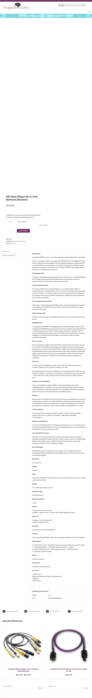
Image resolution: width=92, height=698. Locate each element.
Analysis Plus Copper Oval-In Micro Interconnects (23, 670)
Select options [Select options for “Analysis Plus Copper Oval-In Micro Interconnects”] (8, 686)
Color (10, 222)
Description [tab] (5, 251)
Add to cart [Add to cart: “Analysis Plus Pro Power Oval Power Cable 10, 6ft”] (53, 686)
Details (41, 688)
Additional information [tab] (9, 255)
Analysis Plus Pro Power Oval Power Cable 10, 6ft (68, 670)
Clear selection (43, 225)
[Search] (72, 5)
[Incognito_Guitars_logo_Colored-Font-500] (16, 3)
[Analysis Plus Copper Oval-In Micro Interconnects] (23, 645)
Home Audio (16, 241)
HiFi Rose (13, 243)
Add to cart (23, 230)
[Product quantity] (10, 230)
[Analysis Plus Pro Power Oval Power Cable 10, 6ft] (68, 645)
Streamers (23, 241)
